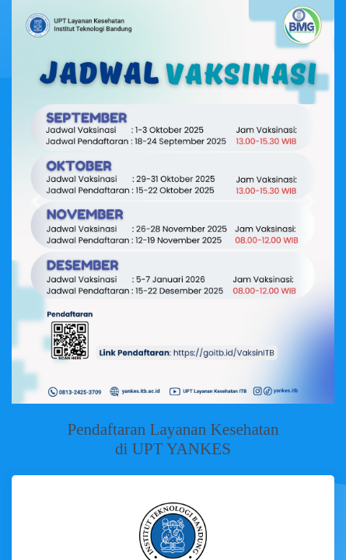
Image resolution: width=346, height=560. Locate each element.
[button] (36, 202)
